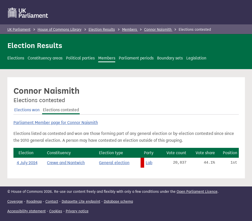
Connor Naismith (158, 29)
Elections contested (61, 109)
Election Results (102, 29)
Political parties (80, 58)
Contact (51, 201)
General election (114, 162)
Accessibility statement (26, 211)
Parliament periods (136, 58)
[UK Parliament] (28, 12)
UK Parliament (18, 29)
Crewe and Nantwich (66, 162)
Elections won (27, 109)
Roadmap (34, 201)
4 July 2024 (27, 162)
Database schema (118, 201)
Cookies (55, 211)
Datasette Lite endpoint (81, 201)
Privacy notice (77, 211)
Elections (15, 58)
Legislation (196, 58)
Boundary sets (170, 58)
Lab (149, 162)
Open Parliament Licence (197, 192)
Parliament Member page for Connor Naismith (55, 122)
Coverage (15, 201)
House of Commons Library (59, 29)
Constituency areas (45, 58)
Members (130, 29)
